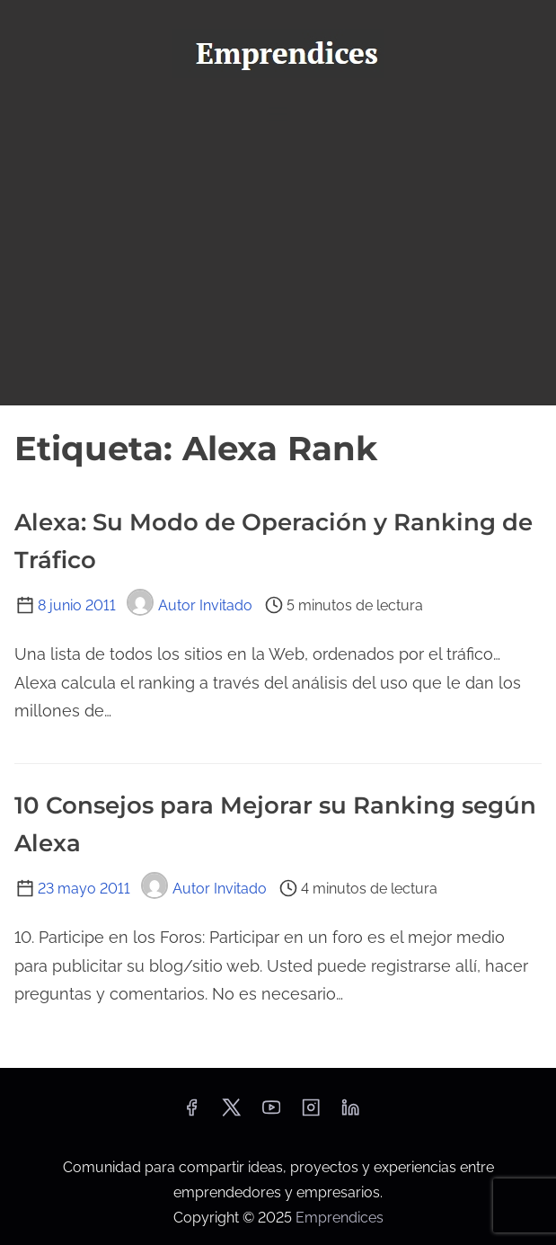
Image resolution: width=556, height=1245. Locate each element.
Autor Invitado (189, 605)
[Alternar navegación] (278, 114)
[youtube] (271, 1113)
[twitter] (231, 1113)
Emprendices (340, 1217)
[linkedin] (350, 1113)
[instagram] (311, 1113)
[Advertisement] (278, 270)
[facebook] (191, 1113)
